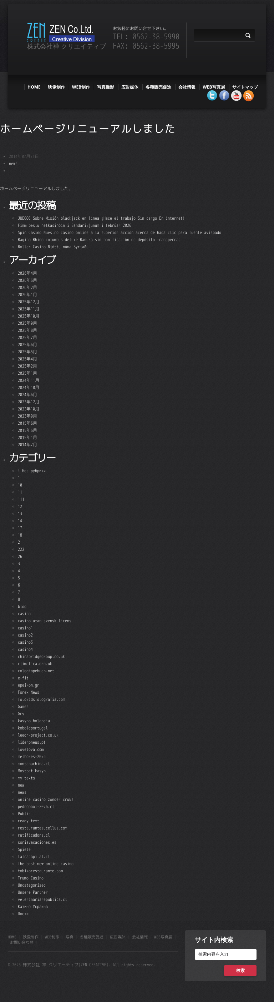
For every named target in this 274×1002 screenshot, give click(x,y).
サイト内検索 (214, 939)
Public (24, 814)
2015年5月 (27, 430)
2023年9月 (27, 416)
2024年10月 (28, 387)
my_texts (26, 778)
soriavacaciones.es (37, 842)
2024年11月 (28, 380)
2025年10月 (28, 316)
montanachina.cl (34, 764)
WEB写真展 (214, 87)
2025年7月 (27, 337)
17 (20, 528)
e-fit (23, 678)
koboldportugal (33, 728)
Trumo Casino (31, 878)
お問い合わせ (22, 942)
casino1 (25, 628)
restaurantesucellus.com (42, 828)
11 (20, 492)
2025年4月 (27, 359)
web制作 (81, 87)
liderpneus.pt (32, 742)
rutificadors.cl (34, 835)
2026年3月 (27, 280)
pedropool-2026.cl (36, 806)
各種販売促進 (158, 87)
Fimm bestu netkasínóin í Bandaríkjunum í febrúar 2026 (74, 225)
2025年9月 (27, 323)
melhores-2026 (32, 756)
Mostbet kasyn (32, 771)
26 (20, 556)
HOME (34, 87)
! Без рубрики (32, 471)
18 (20, 535)
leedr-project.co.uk (38, 735)
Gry (21, 714)
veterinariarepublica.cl (42, 899)
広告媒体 (129, 87)
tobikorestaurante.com (40, 871)
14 (20, 521)
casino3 (25, 642)
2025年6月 (27, 345)
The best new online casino (45, 864)
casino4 (25, 649)
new (21, 785)
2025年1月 (27, 373)
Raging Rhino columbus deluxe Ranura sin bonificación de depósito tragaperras (99, 239)
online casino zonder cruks (45, 799)
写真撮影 (105, 87)
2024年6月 (27, 395)
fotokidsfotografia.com (41, 699)
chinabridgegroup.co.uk (41, 656)
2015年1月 (27, 437)
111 (21, 499)
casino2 (25, 635)
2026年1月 (27, 294)
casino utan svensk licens (44, 621)
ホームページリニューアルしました (88, 129)
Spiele (24, 849)
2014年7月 (27, 445)
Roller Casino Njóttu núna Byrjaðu (53, 247)
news (13, 163)
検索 (240, 970)
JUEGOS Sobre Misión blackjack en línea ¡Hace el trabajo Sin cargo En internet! (101, 218)
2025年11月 (28, 309)
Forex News (28, 692)
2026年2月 (27, 287)
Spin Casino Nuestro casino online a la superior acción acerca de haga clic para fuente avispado (119, 232)
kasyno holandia (34, 721)
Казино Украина (33, 906)
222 (21, 549)
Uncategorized (32, 885)
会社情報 (187, 87)
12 (20, 506)
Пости (23, 914)
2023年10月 (28, 409)
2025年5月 (27, 352)
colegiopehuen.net (36, 671)
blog (22, 606)
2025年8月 (27, 330)
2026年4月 (27, 273)
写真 (69, 937)
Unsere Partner (33, 892)
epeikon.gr (28, 685)
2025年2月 (27, 366)
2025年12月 (28, 302)
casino (24, 613)
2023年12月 (28, 402)
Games (23, 706)
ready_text (28, 821)
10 (20, 485)
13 (20, 513)
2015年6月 (27, 423)
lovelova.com (31, 749)
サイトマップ (245, 87)
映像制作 (56, 87)
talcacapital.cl (34, 856)
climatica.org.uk (35, 663)
